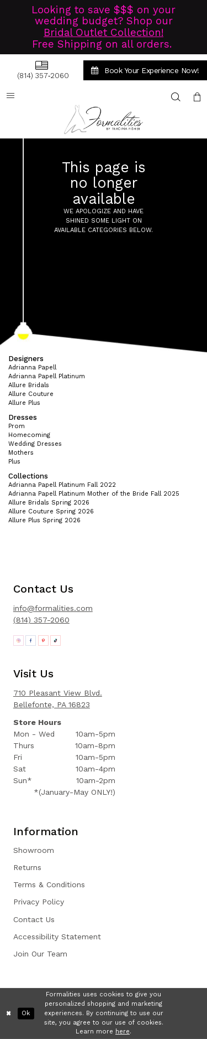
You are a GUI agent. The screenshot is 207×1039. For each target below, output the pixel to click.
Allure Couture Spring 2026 (51, 511)
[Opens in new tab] (18, 640)
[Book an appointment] (145, 70)
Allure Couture (31, 394)
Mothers (21, 452)
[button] (197, 96)
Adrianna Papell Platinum (46, 376)
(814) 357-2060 (41, 619)
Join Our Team (40, 953)
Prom (16, 426)
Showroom (33, 850)
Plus (14, 461)
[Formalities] (103, 119)
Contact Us (34, 919)
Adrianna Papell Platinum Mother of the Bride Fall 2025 (93, 493)
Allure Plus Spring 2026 (44, 520)
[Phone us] (41, 70)
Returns (27, 867)
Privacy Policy (38, 901)
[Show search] (175, 96)
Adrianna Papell (32, 367)
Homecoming (29, 435)
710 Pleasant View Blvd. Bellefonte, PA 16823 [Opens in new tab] (57, 698)
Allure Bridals (28, 385)
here (122, 1031)
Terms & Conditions (49, 884)
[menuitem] (41, 70)
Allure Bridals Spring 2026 (48, 502)
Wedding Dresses (35, 444)
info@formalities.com (53, 608)
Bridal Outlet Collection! (103, 33)
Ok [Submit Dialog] (26, 1013)
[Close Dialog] (8, 1014)
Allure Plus (24, 403)
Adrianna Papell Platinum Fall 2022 (62, 484)
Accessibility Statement (57, 936)
